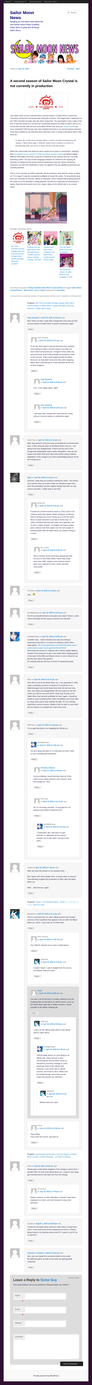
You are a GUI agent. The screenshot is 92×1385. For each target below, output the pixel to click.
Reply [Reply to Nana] (31, 1180)
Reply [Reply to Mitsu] (31, 713)
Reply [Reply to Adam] (34, 1013)
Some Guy (48, 1280)
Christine (31, 1253)
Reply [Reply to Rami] (31, 494)
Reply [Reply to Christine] (31, 1267)
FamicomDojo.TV (20, 1)
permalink (61, 290)
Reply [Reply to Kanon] (34, 1142)
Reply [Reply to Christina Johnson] (37, 787)
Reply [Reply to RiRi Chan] (31, 734)
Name (19, 1296)
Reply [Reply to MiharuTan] (34, 539)
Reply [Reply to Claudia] (31, 1241)
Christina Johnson (48, 768)
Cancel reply (73, 1278)
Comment (19, 1337)
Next (79, 69)
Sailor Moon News (50, 1)
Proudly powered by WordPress (46, 1376)
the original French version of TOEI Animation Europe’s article (38, 154)
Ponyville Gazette (35, 1)
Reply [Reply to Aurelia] (31, 893)
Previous (69, 69)
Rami (29, 478)
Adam (42, 290)
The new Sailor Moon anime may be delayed (66, 249)
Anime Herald (69, 126)
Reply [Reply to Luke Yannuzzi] (31, 329)
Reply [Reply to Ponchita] (31, 600)
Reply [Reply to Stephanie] (31, 928)
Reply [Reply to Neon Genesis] (34, 371)
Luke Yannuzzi (33, 318)
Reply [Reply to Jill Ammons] (34, 1208)
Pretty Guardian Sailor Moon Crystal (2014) (45, 288)
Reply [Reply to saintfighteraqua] (31, 624)
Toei (36, 290)
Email (19, 1310)
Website (18, 1323)
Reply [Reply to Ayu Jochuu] (37, 572)
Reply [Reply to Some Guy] (31, 465)
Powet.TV (8, 1)
